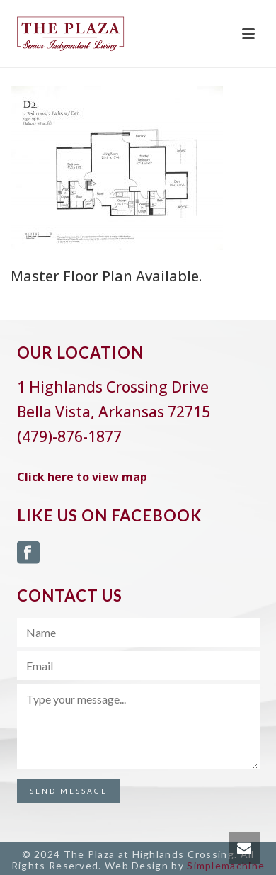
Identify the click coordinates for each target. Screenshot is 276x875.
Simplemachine (226, 865)
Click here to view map (82, 477)
